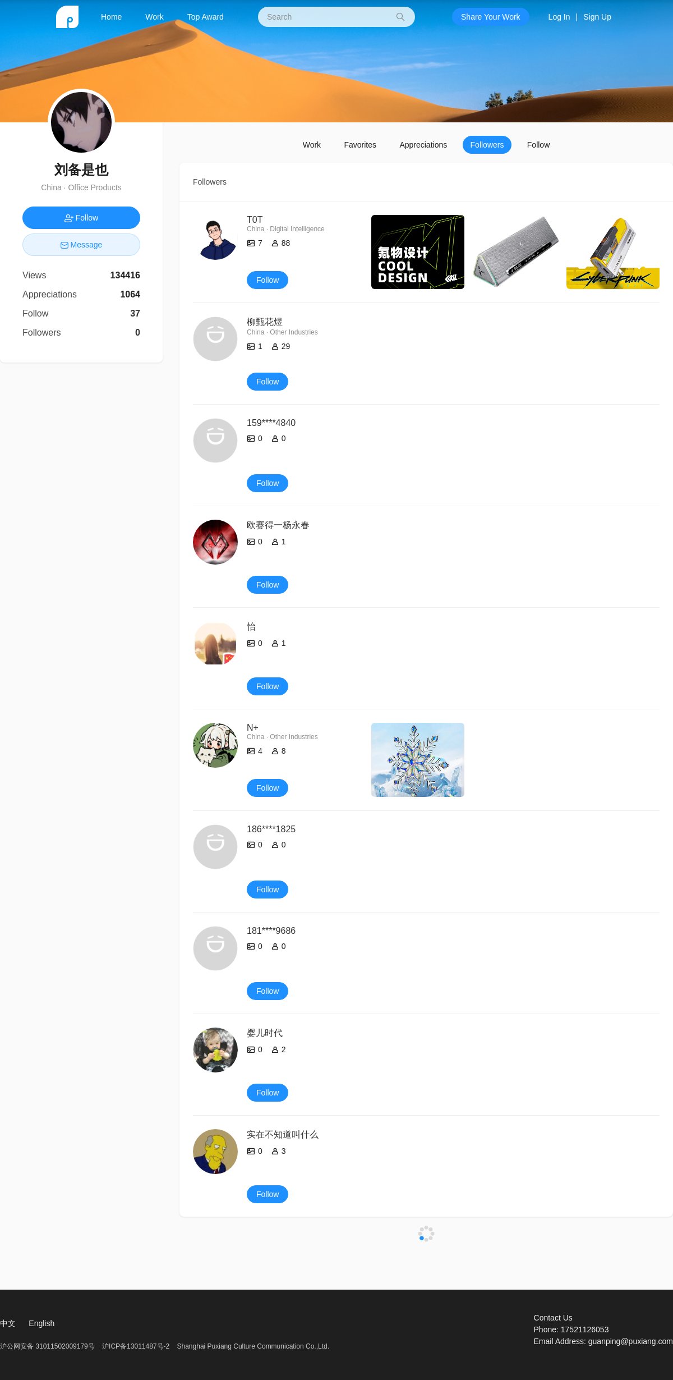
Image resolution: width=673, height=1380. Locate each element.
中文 (8, 1323)
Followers (487, 144)
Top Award (205, 16)
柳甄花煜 (265, 322)
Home (111, 16)
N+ (253, 727)
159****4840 (271, 423)
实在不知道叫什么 (283, 1134)
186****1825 (271, 829)
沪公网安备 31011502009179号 (48, 1346)
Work (154, 16)
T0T (254, 219)
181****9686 (271, 931)
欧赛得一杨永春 (278, 525)
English (41, 1323)
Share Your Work (490, 16)
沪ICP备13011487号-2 (135, 1346)
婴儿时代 (265, 1033)
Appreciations (423, 144)
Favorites (360, 144)
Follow (538, 144)
